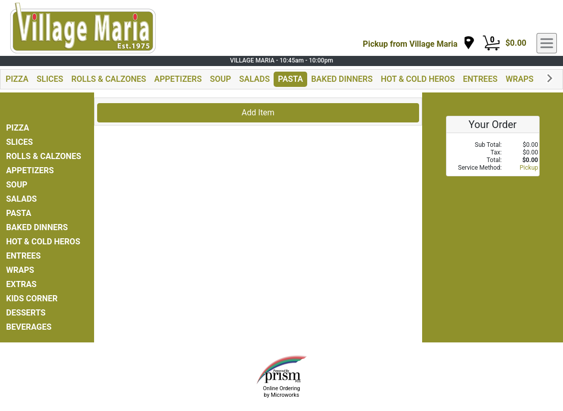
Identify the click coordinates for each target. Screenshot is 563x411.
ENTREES (480, 79)
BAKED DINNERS (342, 79)
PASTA (290, 79)
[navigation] (419, 43)
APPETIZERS (177, 79)
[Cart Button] (491, 43)
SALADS (254, 79)
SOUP (220, 79)
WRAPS (520, 79)
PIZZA (17, 79)
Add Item (258, 112)
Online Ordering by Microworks (281, 391)
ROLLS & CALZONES (108, 79)
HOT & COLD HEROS (418, 79)
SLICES (50, 79)
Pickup (529, 167)
